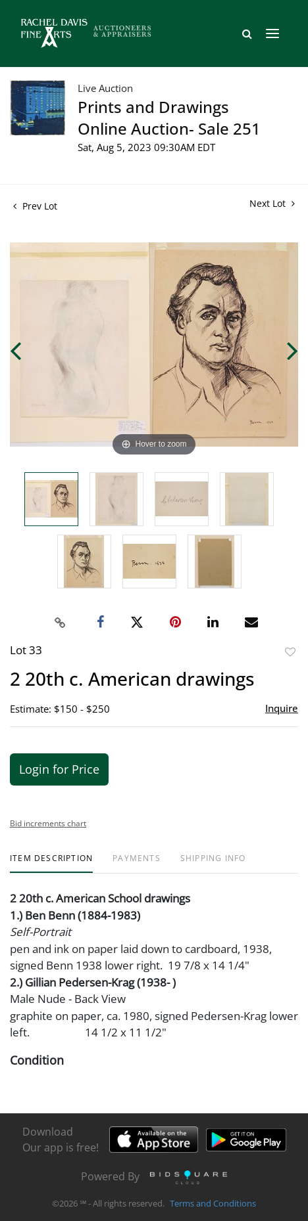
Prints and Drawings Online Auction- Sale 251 (169, 117)
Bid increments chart (48, 823)
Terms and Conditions (213, 1204)
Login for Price (59, 769)
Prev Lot (35, 206)
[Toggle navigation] (272, 33)
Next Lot (272, 203)
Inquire (281, 708)
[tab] (51, 863)
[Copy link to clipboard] (60, 623)
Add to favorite (290, 651)
